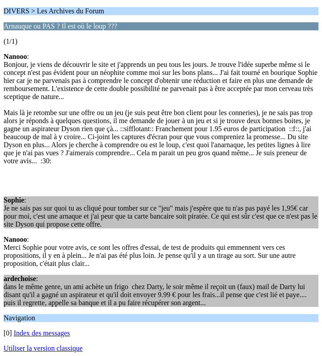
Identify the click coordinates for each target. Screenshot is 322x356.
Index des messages (42, 333)
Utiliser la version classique (43, 348)
